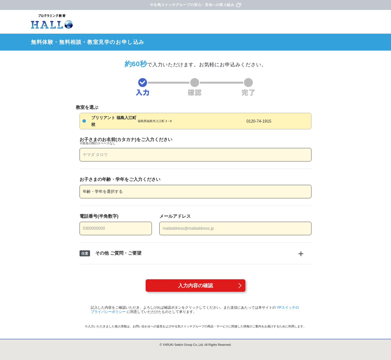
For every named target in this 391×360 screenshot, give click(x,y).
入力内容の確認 (195, 285)
